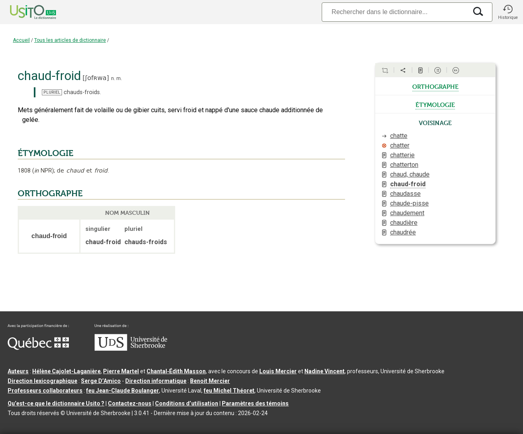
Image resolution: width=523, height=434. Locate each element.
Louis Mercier (278, 371)
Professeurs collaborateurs (45, 390)
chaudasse (405, 193)
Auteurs (18, 371)
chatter (399, 145)
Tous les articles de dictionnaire (70, 40)
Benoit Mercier (210, 381)
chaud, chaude (410, 174)
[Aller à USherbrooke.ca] (131, 349)
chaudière (404, 222)
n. (113, 78)
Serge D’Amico (101, 381)
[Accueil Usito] (24, 12)
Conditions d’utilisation (186, 403)
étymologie (435, 104)
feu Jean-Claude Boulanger (122, 390)
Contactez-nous (129, 403)
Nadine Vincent (324, 371)
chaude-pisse (409, 203)
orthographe (435, 86)
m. (119, 78)
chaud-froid (408, 184)
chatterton (404, 165)
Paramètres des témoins (255, 403)
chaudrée (403, 232)
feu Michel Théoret (229, 390)
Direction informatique (155, 381)
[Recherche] (394, 12)
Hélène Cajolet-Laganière (66, 371)
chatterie (402, 155)
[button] (508, 12)
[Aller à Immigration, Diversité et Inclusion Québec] (38, 348)
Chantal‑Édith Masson (176, 371)
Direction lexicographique (42, 381)
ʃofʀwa (95, 78)
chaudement (407, 213)
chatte (398, 136)
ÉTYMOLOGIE (45, 153)
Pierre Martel (121, 371)
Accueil (21, 40)
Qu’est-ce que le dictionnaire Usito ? (56, 403)
